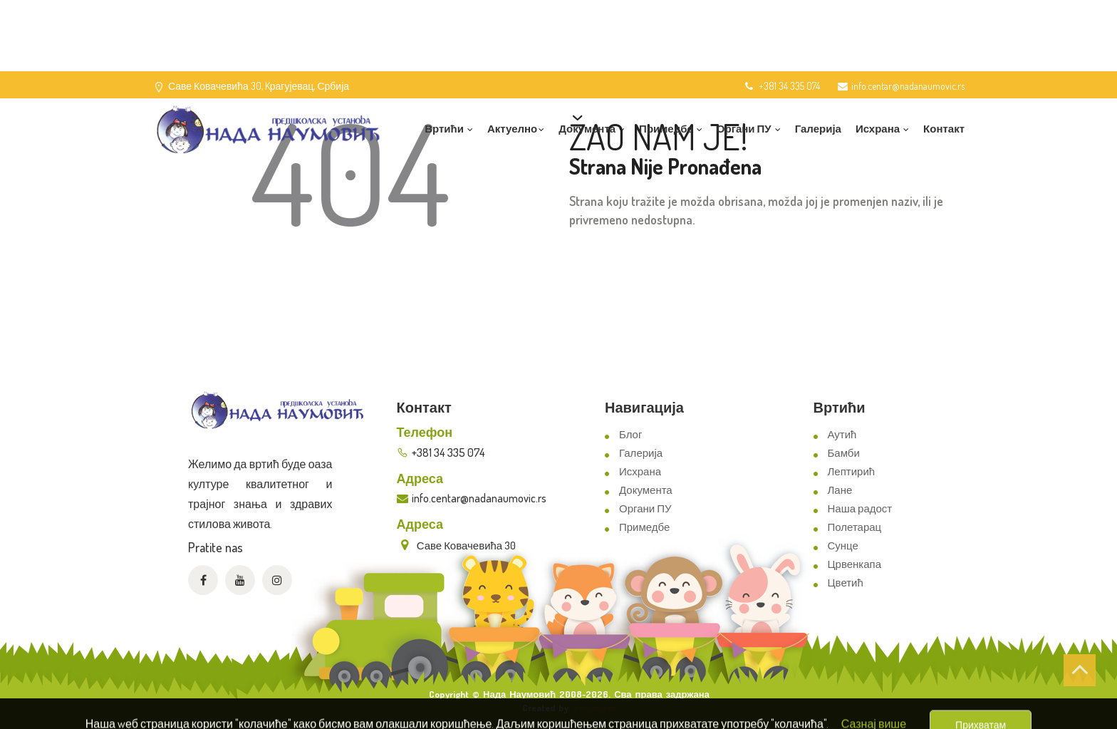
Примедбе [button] (670, 128)
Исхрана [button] (882, 128)
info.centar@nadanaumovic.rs (901, 86)
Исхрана (640, 471)
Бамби (844, 453)
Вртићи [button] (449, 128)
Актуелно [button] (515, 128)
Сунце (843, 545)
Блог (630, 434)
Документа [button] (591, 128)
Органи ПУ (645, 508)
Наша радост (860, 508)
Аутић (842, 434)
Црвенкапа (855, 564)
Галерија (818, 128)
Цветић (845, 582)
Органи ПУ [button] (749, 128)
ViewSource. (595, 707)
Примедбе (644, 527)
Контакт (944, 128)
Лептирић (852, 471)
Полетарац (855, 527)
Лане (840, 490)
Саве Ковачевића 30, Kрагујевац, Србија (258, 86)
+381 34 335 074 (781, 86)
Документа (645, 490)
